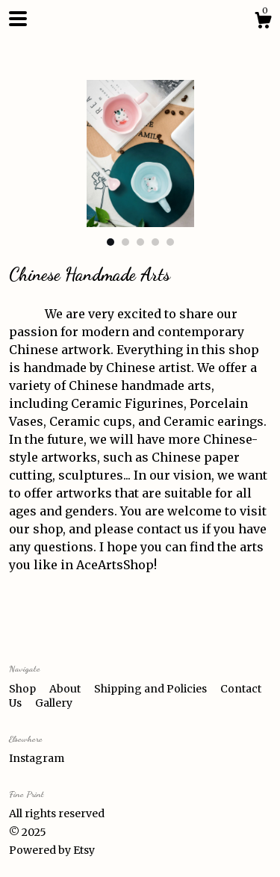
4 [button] (155, 242)
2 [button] (125, 242)
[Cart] (263, 22)
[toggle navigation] (18, 18)
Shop (23, 688)
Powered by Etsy (52, 850)
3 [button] (140, 242)
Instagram (36, 758)
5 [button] (170, 242)
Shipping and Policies (151, 688)
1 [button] (110, 242)
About (66, 688)
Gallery (53, 703)
